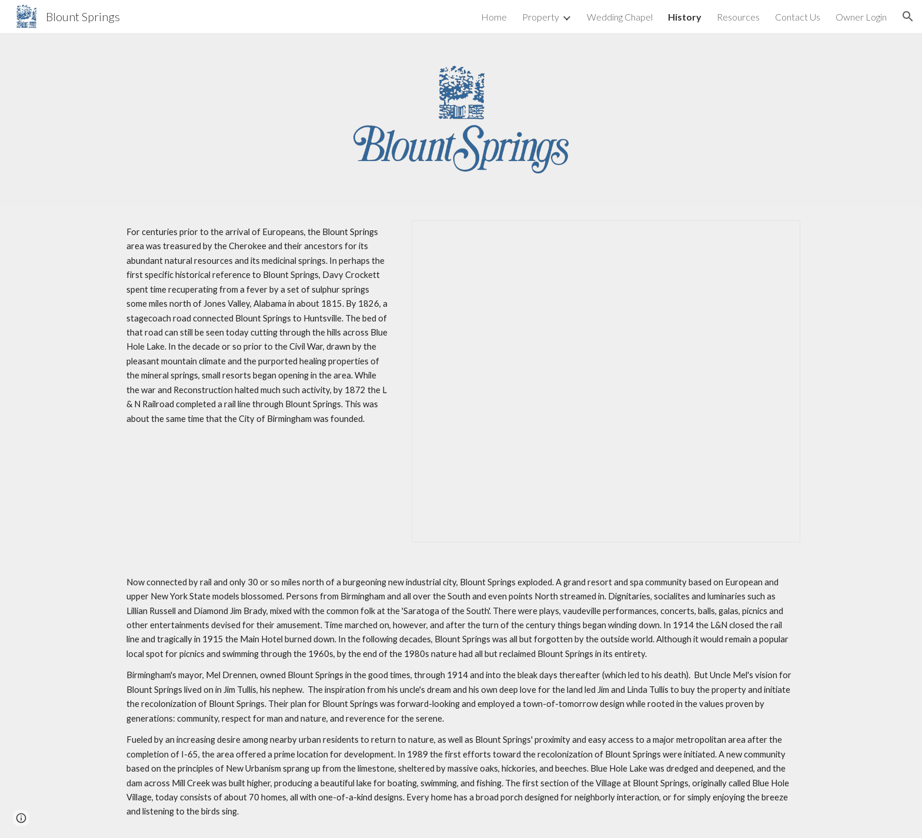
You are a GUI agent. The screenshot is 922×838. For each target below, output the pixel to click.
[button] (908, 16)
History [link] (684, 16)
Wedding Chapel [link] (620, 16)
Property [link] (540, 16)
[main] (258, 325)
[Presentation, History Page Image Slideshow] (606, 381)
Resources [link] (738, 16)
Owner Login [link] (861, 16)
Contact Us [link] (797, 16)
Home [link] (494, 16)
